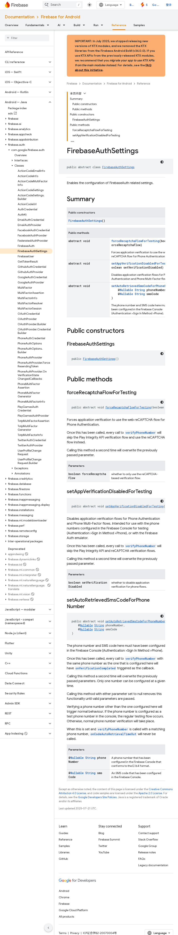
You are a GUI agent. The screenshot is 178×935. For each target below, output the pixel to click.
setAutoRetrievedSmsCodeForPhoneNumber (143, 286)
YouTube (104, 852)
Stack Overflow (148, 839)
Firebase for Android (60, 16)
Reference (143, 83)
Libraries (64, 852)
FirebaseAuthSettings (118, 167)
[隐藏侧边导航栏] (48, 928)
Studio (146, 5)
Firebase (72, 83)
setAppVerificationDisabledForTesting (141, 263)
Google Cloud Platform (73, 910)
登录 (169, 5)
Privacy (74, 933)
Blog (132, 5)
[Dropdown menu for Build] (85, 25)
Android (64, 891)
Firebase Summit (109, 839)
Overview (11, 25)
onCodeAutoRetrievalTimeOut (113, 734)
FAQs (141, 859)
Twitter (103, 846)
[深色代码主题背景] (162, 162)
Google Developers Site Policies (97, 797)
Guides (63, 833)
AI (59, 25)
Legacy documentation (153, 865)
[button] (24, 62)
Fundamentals (34, 25)
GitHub (63, 859)
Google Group (147, 846)
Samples (139, 25)
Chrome (64, 897)
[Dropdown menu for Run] (103, 25)
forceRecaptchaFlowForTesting (135, 241)
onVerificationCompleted (95, 668)
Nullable (126, 290)
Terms (62, 933)
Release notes (147, 852)
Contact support (148, 833)
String (140, 290)
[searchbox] (27, 38)
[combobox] (63, 4)
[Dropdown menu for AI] (65, 25)
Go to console (156, 5)
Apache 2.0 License (150, 793)
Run (96, 25)
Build (77, 25)
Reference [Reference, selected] (119, 25)
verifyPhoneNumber (140, 432)
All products (66, 916)
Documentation (19, 16)
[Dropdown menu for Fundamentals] (49, 25)
